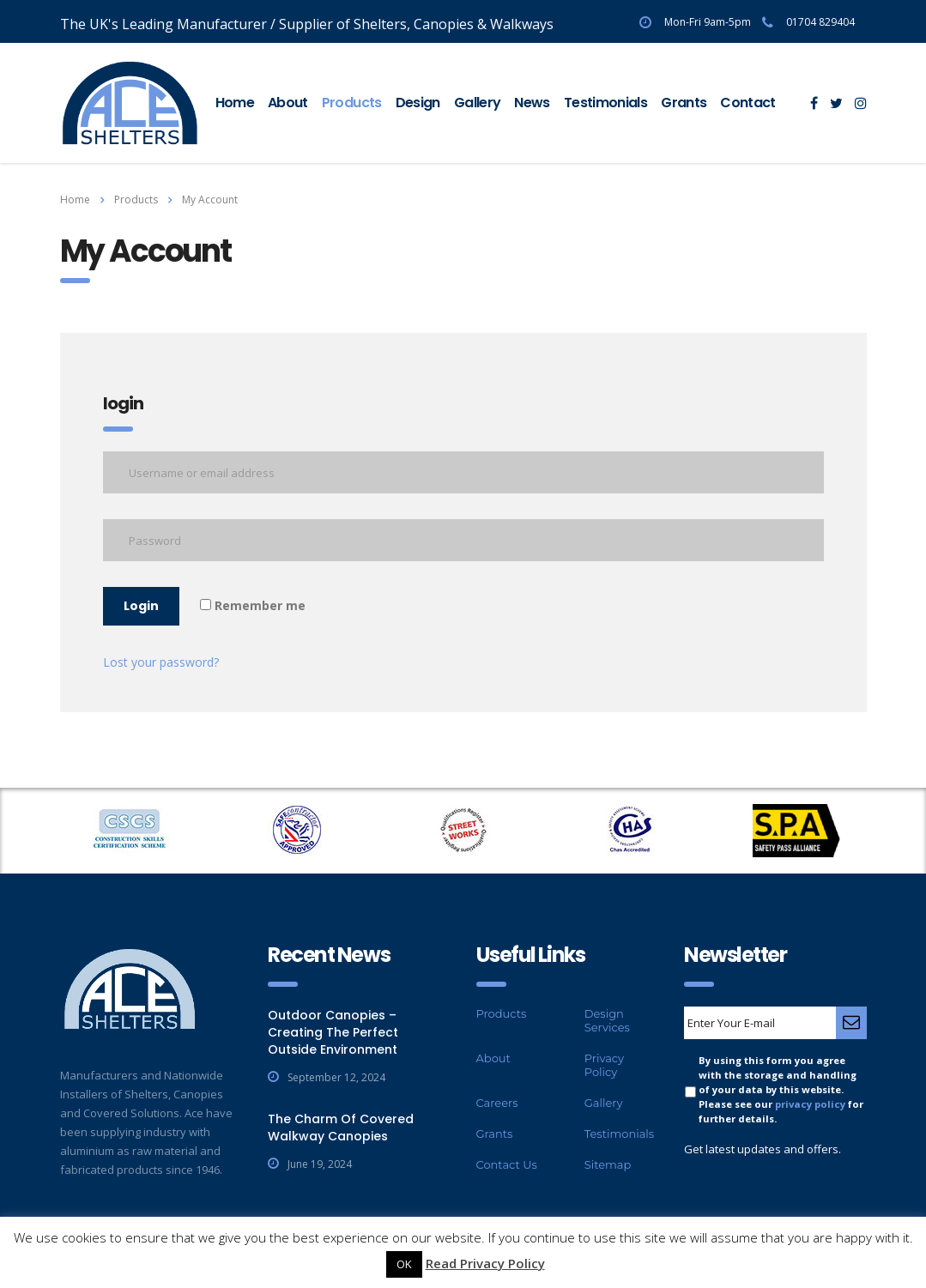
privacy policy (810, 1104)
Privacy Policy (604, 1065)
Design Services (607, 1020)
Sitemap (608, 1164)
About (288, 102)
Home (234, 102)
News (531, 102)
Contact (748, 102)
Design (418, 102)
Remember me (253, 605)
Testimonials (605, 102)
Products (352, 102)
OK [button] (404, 1264)
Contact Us (506, 1164)
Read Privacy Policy (485, 1263)
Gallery (477, 102)
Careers (497, 1103)
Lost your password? (161, 662)
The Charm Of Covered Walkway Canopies (341, 1127)
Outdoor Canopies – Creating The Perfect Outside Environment (333, 1032)
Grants (683, 102)
